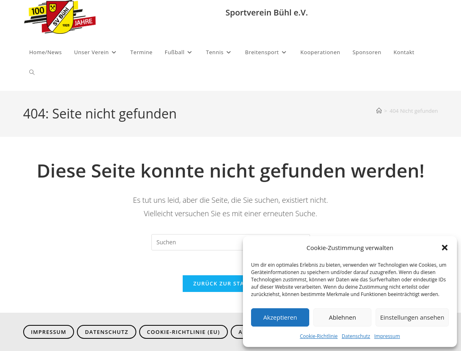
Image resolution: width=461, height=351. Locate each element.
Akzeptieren (280, 317)
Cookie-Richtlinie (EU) (183, 332)
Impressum (387, 336)
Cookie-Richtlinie (319, 336)
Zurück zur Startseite (230, 283)
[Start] (379, 110)
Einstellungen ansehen (412, 317)
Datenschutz (356, 336)
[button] (445, 248)
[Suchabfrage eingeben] (230, 242)
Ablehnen (342, 317)
